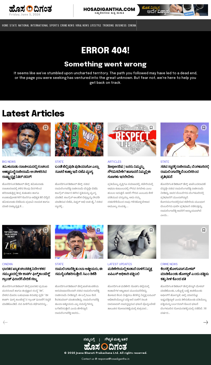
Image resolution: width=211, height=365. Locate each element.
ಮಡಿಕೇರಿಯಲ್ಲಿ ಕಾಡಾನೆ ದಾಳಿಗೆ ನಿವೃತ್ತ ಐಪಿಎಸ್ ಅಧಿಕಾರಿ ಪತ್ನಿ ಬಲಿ (130, 272)
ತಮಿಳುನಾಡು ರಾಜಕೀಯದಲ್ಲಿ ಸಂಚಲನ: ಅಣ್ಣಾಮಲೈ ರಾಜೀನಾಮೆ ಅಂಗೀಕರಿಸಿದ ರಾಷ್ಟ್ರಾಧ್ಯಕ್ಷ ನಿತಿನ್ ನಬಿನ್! (25, 172)
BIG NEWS (8, 162)
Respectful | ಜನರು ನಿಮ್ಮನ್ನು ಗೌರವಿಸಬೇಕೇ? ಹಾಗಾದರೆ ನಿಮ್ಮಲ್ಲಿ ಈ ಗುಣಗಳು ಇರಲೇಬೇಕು (129, 172)
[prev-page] (5, 322)
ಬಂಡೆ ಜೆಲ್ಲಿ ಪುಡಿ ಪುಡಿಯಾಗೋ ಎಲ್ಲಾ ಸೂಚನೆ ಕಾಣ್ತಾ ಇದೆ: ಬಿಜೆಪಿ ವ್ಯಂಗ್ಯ (76, 170)
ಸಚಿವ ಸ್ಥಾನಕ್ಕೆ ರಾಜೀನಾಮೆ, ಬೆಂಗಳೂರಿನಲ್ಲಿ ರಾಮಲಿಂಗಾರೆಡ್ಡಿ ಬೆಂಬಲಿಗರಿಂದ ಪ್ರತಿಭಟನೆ (184, 172)
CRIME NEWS (168, 264)
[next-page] (205, 322)
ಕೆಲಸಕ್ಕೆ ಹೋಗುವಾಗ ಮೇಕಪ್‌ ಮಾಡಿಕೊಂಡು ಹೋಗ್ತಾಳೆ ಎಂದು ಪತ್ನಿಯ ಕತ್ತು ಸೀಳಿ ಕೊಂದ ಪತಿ (184, 274)
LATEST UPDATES (120, 264)
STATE (59, 162)
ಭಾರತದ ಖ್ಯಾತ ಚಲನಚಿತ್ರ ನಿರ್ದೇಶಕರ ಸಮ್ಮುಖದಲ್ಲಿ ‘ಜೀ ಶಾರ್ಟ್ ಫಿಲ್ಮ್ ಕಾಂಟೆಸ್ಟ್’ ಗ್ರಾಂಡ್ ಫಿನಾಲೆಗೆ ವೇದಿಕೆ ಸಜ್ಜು (26, 274)
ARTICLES (114, 162)
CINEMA (7, 264)
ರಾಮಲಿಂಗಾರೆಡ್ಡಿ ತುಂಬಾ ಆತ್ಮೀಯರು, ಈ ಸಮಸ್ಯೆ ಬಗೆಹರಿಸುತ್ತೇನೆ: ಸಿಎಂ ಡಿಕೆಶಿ (78, 272)
